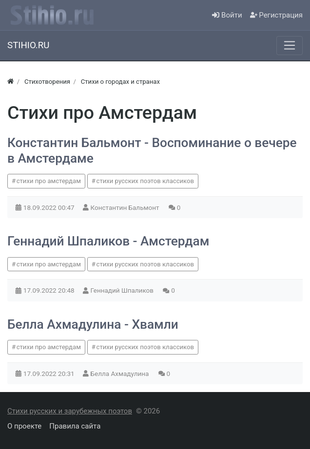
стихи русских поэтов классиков (145, 181)
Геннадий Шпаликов (123, 290)
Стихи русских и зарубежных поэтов (69, 411)
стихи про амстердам (49, 181)
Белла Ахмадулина (121, 373)
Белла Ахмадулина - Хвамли (92, 324)
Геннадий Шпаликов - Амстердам (108, 241)
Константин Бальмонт (126, 207)
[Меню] (289, 45)
